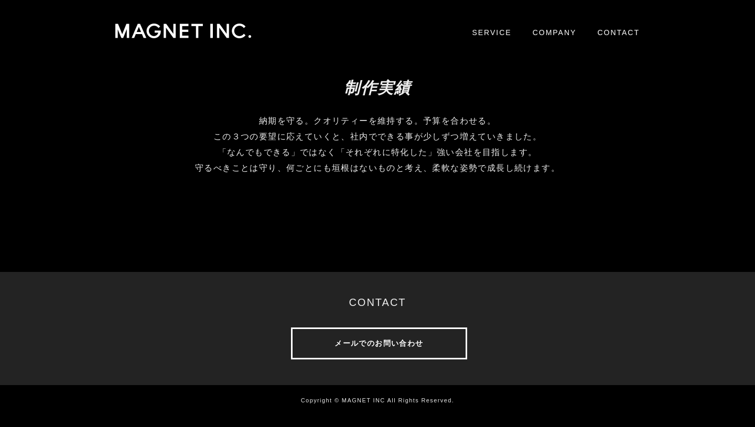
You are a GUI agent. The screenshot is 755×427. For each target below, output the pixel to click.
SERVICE (491, 32)
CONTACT (618, 32)
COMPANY (555, 32)
